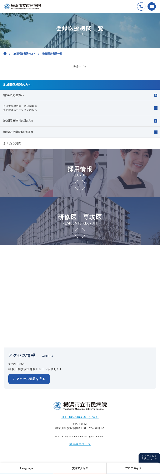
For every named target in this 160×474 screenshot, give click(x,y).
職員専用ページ (80, 444)
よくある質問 (12, 143)
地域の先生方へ (13, 95)
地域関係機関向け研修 (18, 132)
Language (26, 468)
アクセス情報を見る (30, 379)
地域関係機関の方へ (24, 53)
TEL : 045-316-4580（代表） (80, 417)
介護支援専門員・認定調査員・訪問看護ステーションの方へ (21, 108)
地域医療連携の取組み (18, 120)
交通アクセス (80, 468)
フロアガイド (133, 468)
